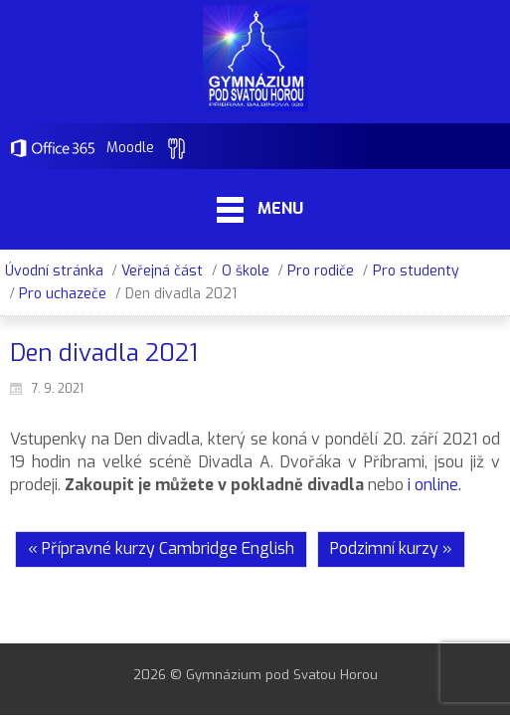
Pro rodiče (320, 271)
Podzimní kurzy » (391, 548)
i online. (434, 484)
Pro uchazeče (62, 293)
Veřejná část (162, 271)
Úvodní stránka (54, 271)
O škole (245, 271)
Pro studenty (416, 271)
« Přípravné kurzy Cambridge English (161, 548)
